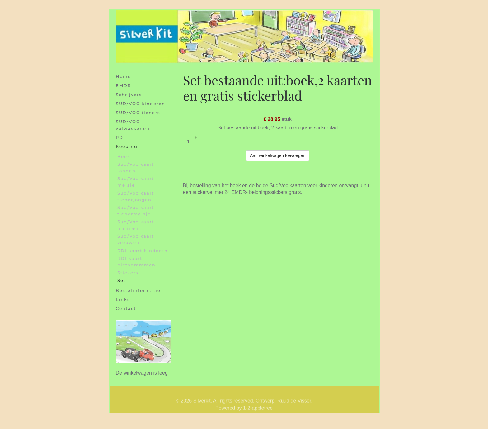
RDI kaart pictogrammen (136, 261)
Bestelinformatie (138, 290)
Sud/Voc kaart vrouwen (135, 239)
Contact (126, 308)
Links (123, 299)
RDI (120, 137)
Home (123, 76)
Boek (123, 156)
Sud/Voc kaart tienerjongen (135, 196)
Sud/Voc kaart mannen (135, 225)
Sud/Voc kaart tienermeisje (135, 210)
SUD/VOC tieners (138, 112)
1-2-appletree (258, 411)
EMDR (123, 85)
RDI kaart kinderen (142, 250)
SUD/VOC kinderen (140, 103)
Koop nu (127, 146)
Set (121, 280)
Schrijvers (129, 94)
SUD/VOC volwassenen (133, 125)
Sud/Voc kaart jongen (135, 167)
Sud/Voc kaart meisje (135, 181)
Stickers (127, 272)
